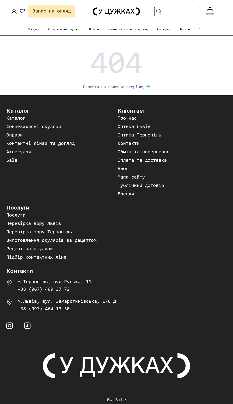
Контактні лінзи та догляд (128, 29)
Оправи (94, 29)
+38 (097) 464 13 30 (44, 309)
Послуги (33, 29)
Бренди (185, 29)
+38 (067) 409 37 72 (44, 289)
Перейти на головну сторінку (116, 87)
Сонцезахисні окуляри (64, 29)
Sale (202, 29)
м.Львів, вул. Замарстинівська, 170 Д (67, 301)
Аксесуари (164, 29)
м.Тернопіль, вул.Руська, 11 (54, 282)
